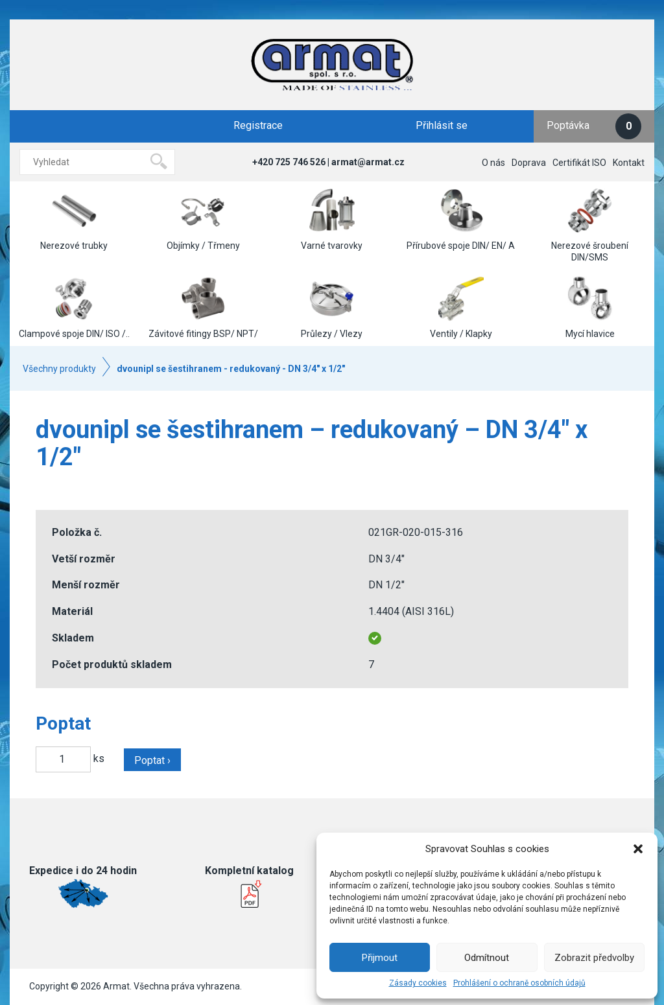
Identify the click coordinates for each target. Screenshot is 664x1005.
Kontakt (629, 162)
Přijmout (379, 958)
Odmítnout (486, 958)
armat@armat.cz (368, 162)
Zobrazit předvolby (594, 958)
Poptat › (152, 760)
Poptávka (594, 126)
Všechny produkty (59, 369)
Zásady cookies (418, 983)
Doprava (529, 162)
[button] (638, 848)
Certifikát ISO (579, 162)
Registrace (258, 125)
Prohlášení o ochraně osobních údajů (519, 983)
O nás (493, 162)
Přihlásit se (442, 125)
